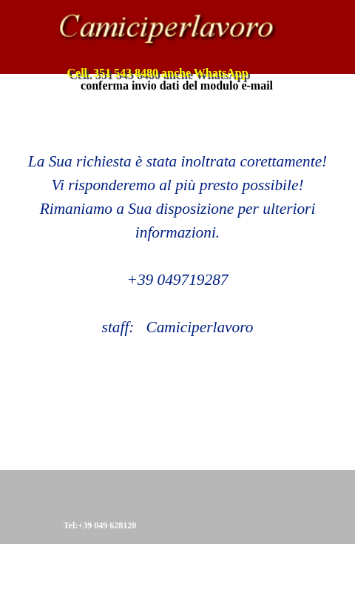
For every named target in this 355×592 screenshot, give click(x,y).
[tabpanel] (177, 220)
